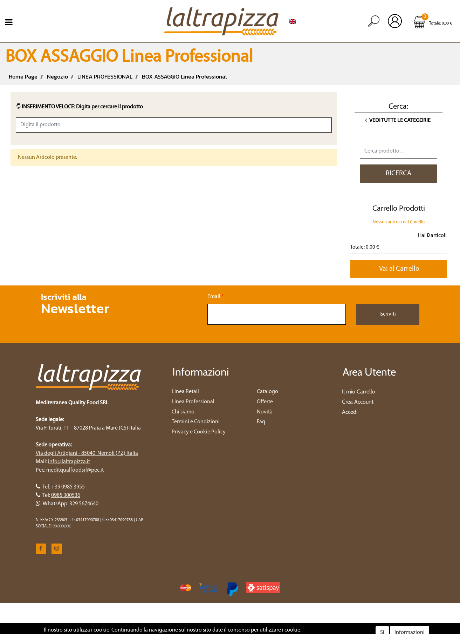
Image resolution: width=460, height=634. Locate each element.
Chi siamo (183, 412)
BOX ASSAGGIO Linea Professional (184, 76)
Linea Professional (193, 402)
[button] (374, 21)
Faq (261, 422)
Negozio (57, 76)
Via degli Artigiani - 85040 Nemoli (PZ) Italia (87, 453)
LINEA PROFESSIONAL (104, 76)
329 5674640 (83, 504)
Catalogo (267, 391)
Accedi (349, 412)
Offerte (265, 402)
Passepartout (258, 630)
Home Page (23, 76)
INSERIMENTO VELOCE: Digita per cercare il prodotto (79, 106)
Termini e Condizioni (196, 422)
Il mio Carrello (358, 391)
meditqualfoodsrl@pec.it (75, 470)
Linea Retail (185, 391)
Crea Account (357, 401)
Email (215, 296)
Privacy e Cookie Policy (199, 432)
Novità (265, 412)
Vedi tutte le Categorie (398, 120)
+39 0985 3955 (68, 487)
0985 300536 (65, 495)
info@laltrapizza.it (69, 462)
